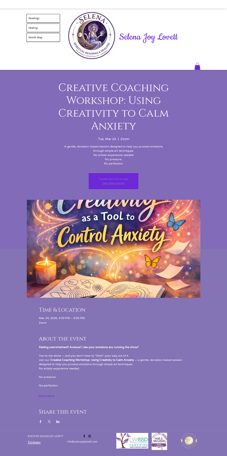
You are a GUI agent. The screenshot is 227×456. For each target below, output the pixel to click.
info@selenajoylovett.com (82, 441)
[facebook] (84, 436)
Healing (33, 27)
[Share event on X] (49, 421)
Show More (47, 396)
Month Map (35, 37)
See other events (113, 183)
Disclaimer (34, 442)
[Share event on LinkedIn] (58, 421)
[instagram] (89, 436)
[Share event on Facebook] (40, 421)
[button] (197, 66)
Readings (34, 18)
